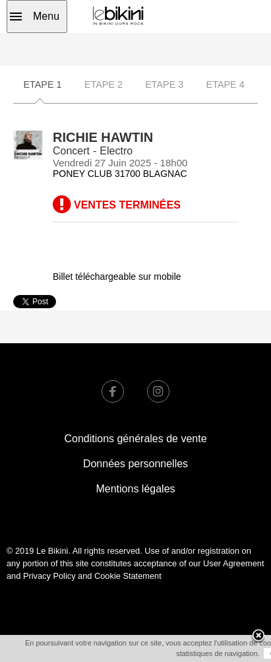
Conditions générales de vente (135, 438)
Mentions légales (135, 488)
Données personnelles (135, 463)
